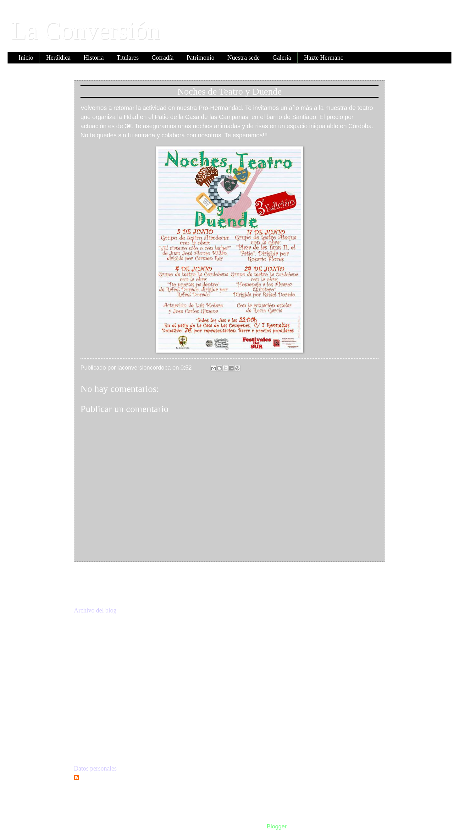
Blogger (276, 826)
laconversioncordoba (109, 779)
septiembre (105, 682)
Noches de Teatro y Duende (124, 705)
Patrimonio (200, 57)
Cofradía (163, 57)
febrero (100, 721)
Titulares (128, 57)
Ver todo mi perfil (95, 790)
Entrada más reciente (112, 575)
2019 (90, 635)
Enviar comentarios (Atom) (145, 593)
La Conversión (85, 30)
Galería (282, 57)
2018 (90, 647)
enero (98, 733)
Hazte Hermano (324, 57)
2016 (90, 672)
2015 (90, 749)
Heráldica (58, 57)
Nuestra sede (243, 57)
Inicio (26, 57)
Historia (93, 57)
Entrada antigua (356, 575)
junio (97, 695)
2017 (90, 659)
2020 (90, 622)
